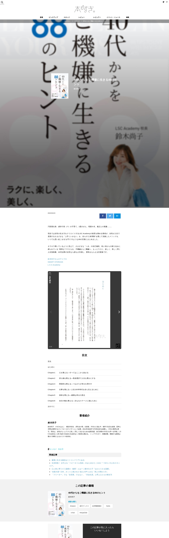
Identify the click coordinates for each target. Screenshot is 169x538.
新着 (41, 17)
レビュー (82, 17)
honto (108, 506)
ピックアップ (53, 17)
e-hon (73, 513)
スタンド (67, 17)
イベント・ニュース (113, 17)
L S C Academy (54, 265)
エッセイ (53, 449)
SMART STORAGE (55, 262)
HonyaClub (83, 513)
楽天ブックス (84, 506)
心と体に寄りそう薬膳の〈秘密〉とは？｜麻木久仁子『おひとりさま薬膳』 (81, 469)
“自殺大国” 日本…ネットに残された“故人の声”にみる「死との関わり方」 (80, 472)
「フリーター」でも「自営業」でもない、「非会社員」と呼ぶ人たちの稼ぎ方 (82, 475)
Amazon (73, 506)
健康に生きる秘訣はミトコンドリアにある (68, 460)
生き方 (60, 449)
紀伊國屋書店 (96, 506)
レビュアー (97, 17)
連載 (127, 17)
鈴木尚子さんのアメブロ (57, 259)
